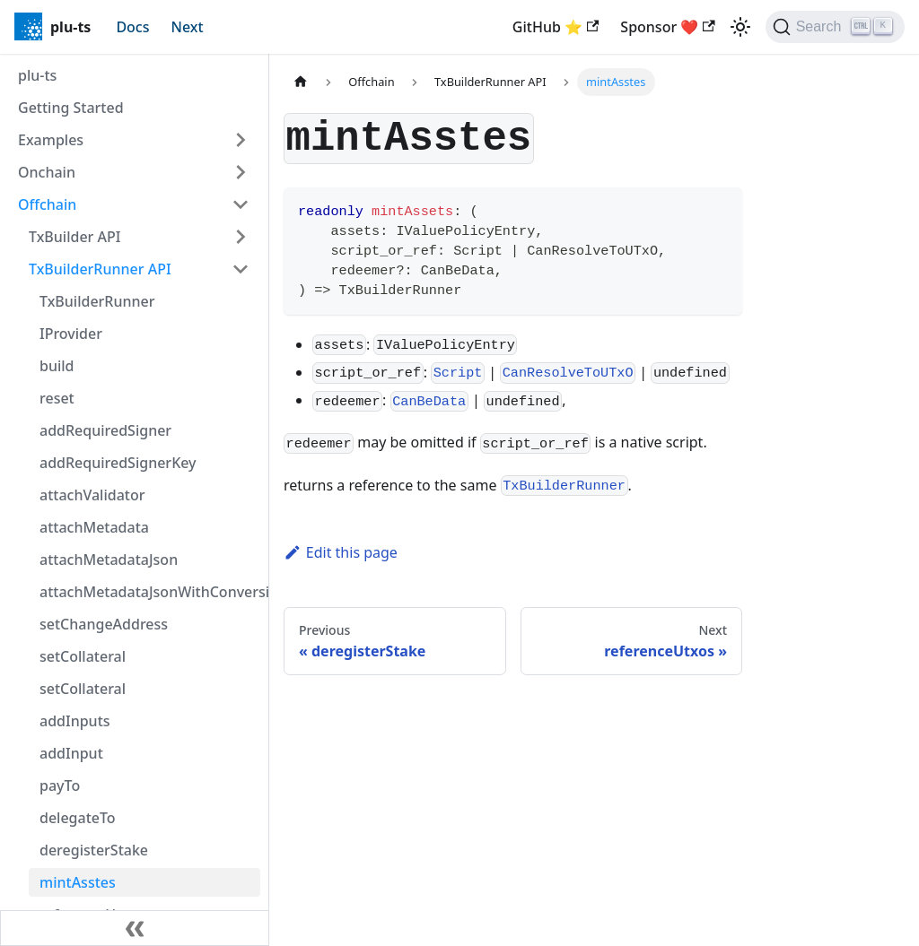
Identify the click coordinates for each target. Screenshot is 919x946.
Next (187, 27)
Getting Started (71, 107)
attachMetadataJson (108, 559)
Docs (132, 27)
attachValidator (92, 495)
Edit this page (341, 552)
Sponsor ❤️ (667, 27)
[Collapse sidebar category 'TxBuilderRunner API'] (240, 269)
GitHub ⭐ (555, 27)
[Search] (835, 27)
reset (56, 398)
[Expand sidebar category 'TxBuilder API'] (240, 236)
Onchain (46, 172)
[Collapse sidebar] (134, 928)
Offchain (47, 204)
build (56, 366)
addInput (71, 753)
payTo (59, 785)
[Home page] (301, 82)
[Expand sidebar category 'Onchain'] (240, 172)
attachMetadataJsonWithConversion (149, 592)
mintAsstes (77, 882)
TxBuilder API (74, 237)
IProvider (70, 333)
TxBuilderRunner (97, 301)
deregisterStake (93, 850)
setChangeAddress (103, 624)
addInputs (74, 721)
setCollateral (82, 656)
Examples (50, 140)
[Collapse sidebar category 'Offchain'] (240, 204)
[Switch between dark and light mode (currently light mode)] (740, 27)
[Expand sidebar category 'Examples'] (240, 140)
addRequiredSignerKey (118, 463)
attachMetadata (94, 527)
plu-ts (37, 75)
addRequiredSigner (105, 430)
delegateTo (77, 818)
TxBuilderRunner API (100, 269)
